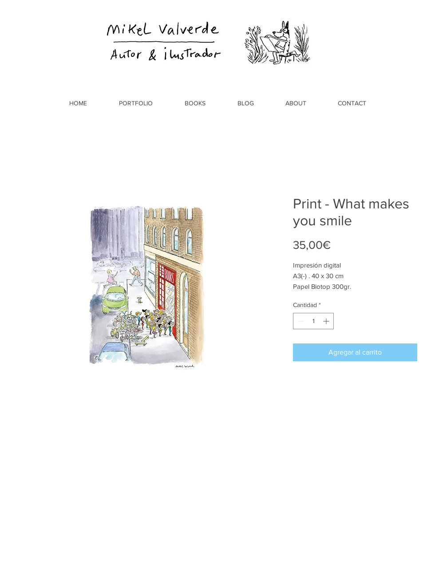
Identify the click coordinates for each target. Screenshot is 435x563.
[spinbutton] (313, 321)
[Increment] (326, 321)
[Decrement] (299, 321)
